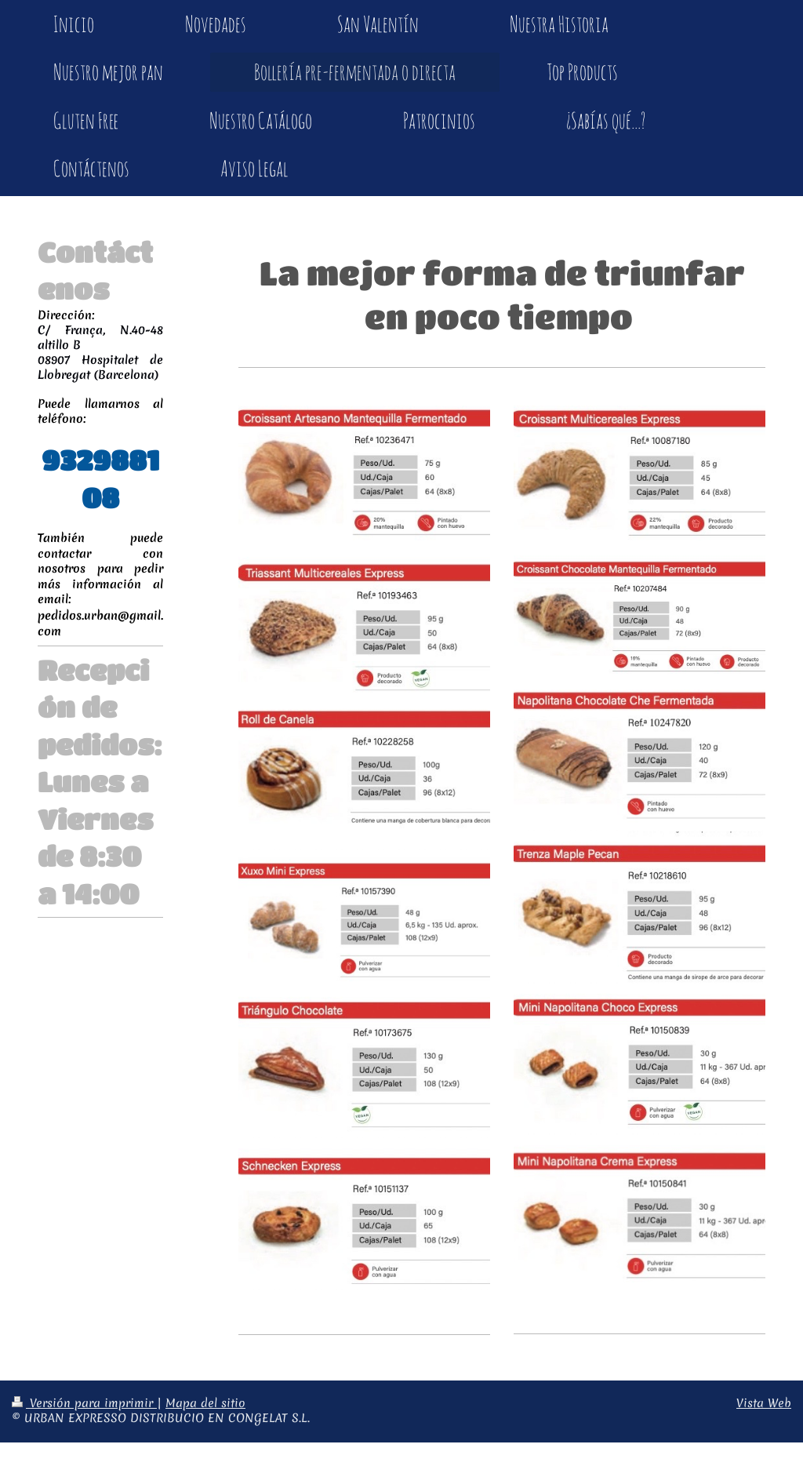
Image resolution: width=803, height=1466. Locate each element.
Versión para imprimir (84, 1403)
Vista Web (763, 1403)
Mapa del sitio (205, 1403)
